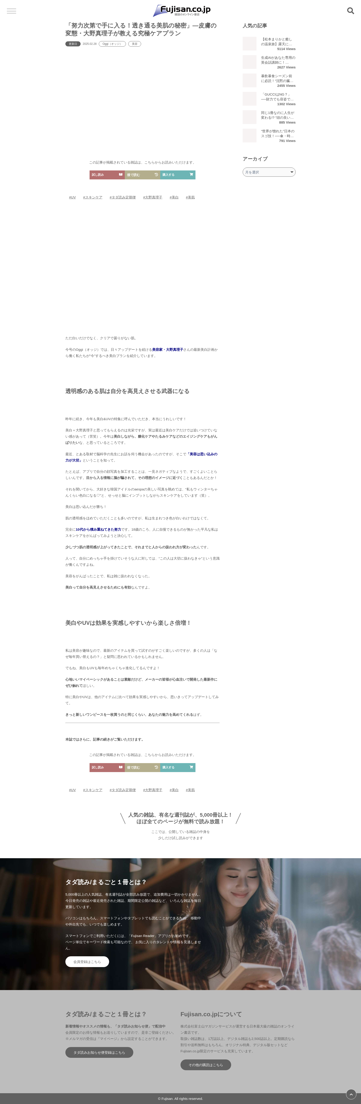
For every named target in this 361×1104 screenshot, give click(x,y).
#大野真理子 (152, 197)
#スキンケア (92, 197)
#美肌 (190, 197)
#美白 (174, 197)
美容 (134, 43)
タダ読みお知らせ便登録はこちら (99, 1052)
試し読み (107, 174)
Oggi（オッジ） (112, 43)
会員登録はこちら (87, 962)
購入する (178, 174)
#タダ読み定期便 (123, 197)
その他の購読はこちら (206, 1065)
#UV (72, 197)
